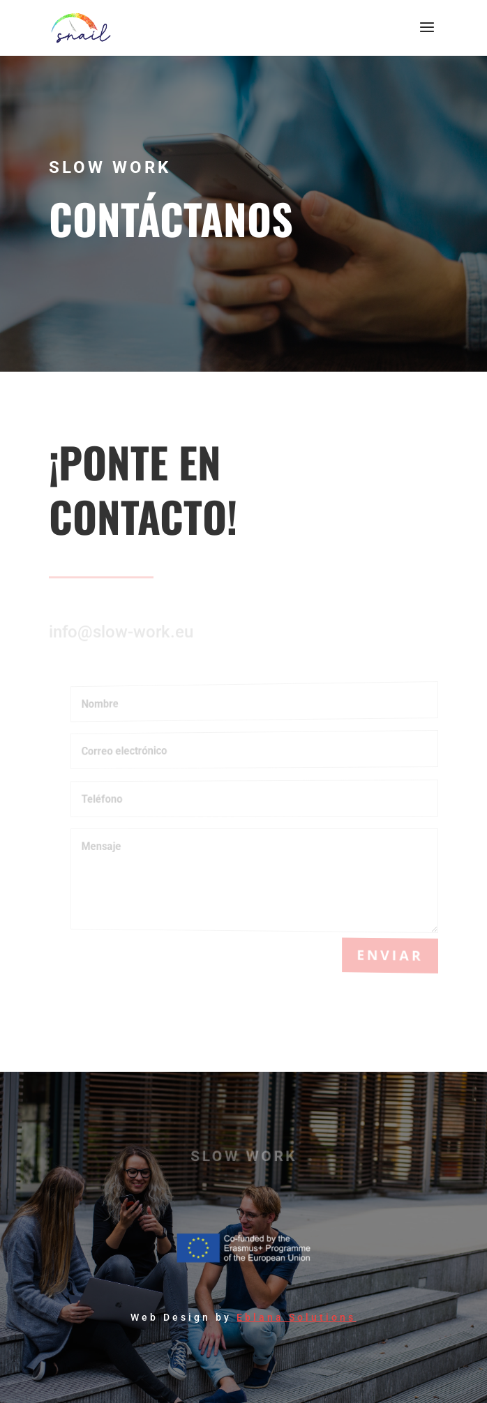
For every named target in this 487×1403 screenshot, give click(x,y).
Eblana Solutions (296, 1317)
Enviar (392, 955)
